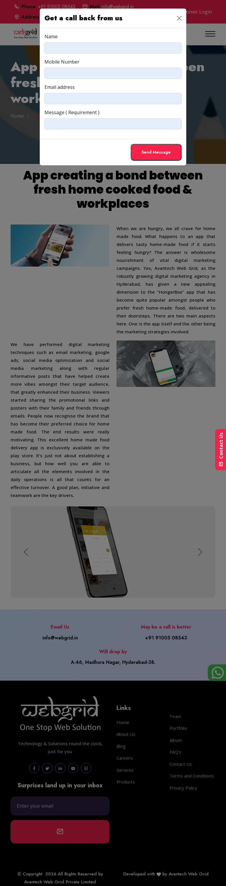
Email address (59, 87)
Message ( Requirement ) (71, 112)
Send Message (156, 152)
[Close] (179, 18)
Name (51, 36)
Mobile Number (61, 62)
